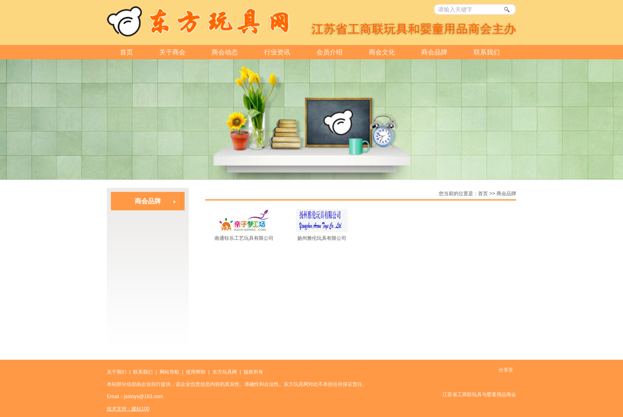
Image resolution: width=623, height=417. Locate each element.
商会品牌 (434, 52)
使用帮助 (195, 372)
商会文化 (382, 52)
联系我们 (487, 52)
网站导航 (169, 372)
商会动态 (225, 52)
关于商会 (172, 52)
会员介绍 (329, 52)
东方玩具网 (224, 372)
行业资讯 (277, 52)
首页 (126, 52)
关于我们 (116, 372)
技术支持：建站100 (128, 409)
